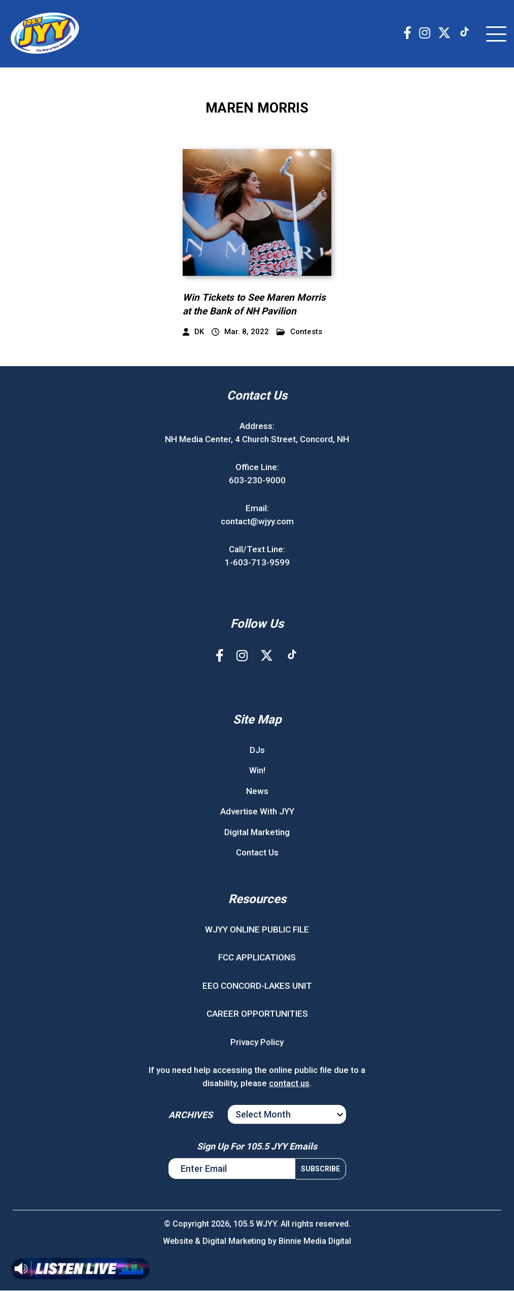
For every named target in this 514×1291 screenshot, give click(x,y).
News (257, 791)
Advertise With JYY (257, 812)
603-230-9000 (257, 480)
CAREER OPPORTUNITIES (257, 1014)
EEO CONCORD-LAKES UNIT (257, 986)
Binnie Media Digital (315, 1241)
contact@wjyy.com (257, 521)
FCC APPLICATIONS (257, 958)
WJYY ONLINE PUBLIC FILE (257, 929)
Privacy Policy (257, 1042)
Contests (299, 332)
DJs (257, 750)
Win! (257, 771)
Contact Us (257, 853)
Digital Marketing (257, 832)
